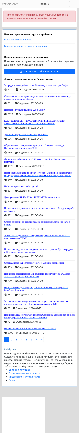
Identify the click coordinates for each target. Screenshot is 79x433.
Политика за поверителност (24, 373)
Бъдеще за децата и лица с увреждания (25, 46)
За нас (12, 380)
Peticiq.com (10, 4)
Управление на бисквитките (24, 376)
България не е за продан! (18, 39)
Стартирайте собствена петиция (39, 71)
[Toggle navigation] (73, 4)
